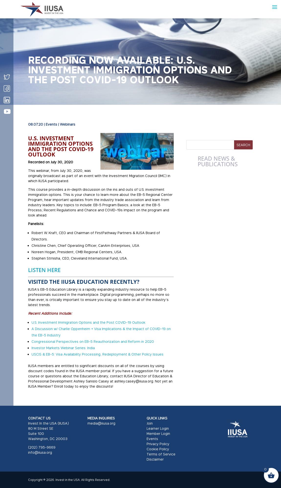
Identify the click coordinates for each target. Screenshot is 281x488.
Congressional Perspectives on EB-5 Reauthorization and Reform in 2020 (93, 341)
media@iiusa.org (101, 423)
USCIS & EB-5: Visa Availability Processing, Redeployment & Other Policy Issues (97, 354)
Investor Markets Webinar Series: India (63, 348)
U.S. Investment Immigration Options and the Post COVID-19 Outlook (88, 322)
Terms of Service (161, 454)
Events (51, 124)
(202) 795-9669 (41, 447)
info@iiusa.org (40, 452)
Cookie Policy (158, 449)
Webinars (67, 124)
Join (150, 423)
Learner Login (158, 428)
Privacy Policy (158, 444)
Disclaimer (155, 459)
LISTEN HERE (44, 270)
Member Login (158, 433)
